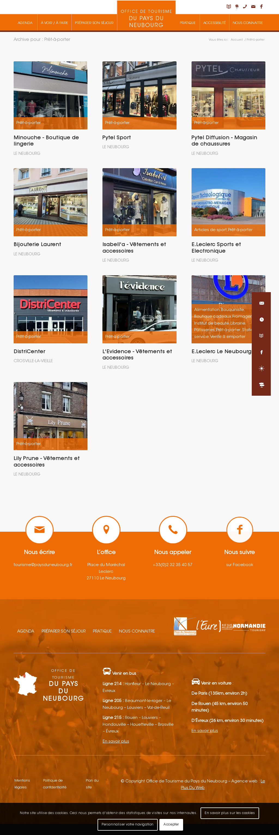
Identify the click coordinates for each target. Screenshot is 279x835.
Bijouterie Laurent (37, 245)
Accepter (171, 824)
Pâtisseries (204, 330)
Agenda (25, 632)
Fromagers (243, 317)
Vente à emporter (227, 337)
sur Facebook (239, 565)
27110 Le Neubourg (106, 578)
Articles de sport (210, 230)
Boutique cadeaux (212, 317)
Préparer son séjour (64, 632)
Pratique (102, 632)
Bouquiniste (232, 310)
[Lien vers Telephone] (245, 7)
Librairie (238, 324)
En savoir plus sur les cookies (230, 813)
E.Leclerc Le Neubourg (221, 352)
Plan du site (92, 784)
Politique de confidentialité (54, 784)
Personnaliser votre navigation (128, 824)
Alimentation (207, 310)
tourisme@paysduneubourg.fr (43, 565)
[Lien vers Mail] (253, 7)
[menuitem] (25, 22)
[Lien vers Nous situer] (237, 7)
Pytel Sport (116, 138)
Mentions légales (22, 784)
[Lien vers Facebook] (261, 7)
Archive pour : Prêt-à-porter (42, 40)
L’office (106, 552)
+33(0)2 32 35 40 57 (173, 565)
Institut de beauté (211, 324)
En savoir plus (116, 742)
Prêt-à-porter (28, 123)
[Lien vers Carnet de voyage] (229, 7)
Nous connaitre (137, 632)
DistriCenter (29, 352)
